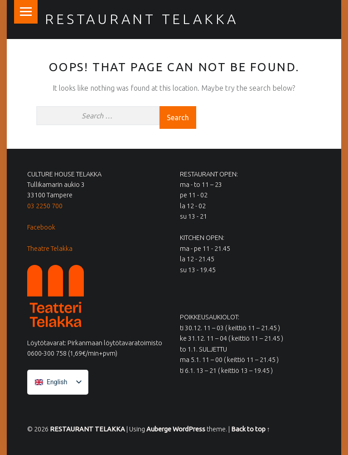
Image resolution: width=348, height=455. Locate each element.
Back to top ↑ (250, 429)
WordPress (189, 429)
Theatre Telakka (49, 248)
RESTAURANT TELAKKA (141, 19)
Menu (26, 12)
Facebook (41, 227)
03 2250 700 (45, 206)
